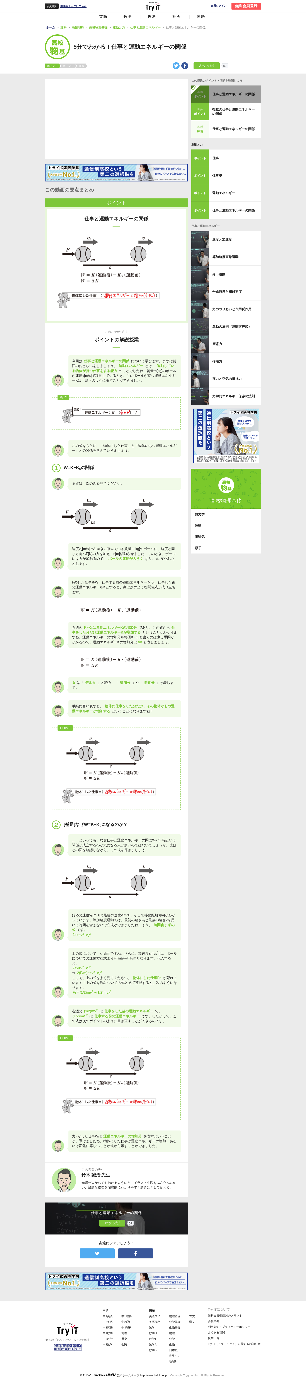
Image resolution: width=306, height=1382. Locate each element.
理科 (152, 16)
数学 (128, 16)
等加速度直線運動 (225, 257)
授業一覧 (213, 1338)
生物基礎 (174, 1327)
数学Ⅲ (153, 1338)
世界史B (174, 1355)
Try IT (153, 6)
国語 (201, 16)
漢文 (192, 1321)
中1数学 (108, 1333)
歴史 (124, 1338)
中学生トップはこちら (73, 6)
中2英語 (108, 1321)
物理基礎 (174, 1316)
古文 (192, 1316)
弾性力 (217, 361)
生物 (172, 1344)
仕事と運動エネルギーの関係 (233, 94)
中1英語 (108, 1316)
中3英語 (108, 1327)
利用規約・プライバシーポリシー (229, 1326)
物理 (172, 1333)
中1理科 (126, 1316)
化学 (172, 1338)
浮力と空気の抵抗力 (227, 379)
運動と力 (197, 144)
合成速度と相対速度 (227, 292)
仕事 (215, 158)
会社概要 (213, 1321)
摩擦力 (217, 344)
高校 (152, 1310)
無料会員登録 (246, 6)
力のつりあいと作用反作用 (232, 309)
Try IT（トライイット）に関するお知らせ (234, 1343)
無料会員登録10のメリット (225, 1315)
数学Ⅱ (153, 1333)
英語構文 (154, 1321)
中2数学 (108, 1338)
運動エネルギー (223, 193)
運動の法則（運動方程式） (232, 326)
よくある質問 (216, 1332)
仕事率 (217, 175)
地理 (124, 1333)
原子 (198, 548)
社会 (176, 16)
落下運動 (218, 274)
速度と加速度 (222, 239)
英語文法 (154, 1316)
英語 (103, 16)
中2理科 (126, 1321)
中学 (105, 1310)
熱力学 (200, 514)
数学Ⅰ (153, 1327)
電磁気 (200, 536)
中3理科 (126, 1327)
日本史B (174, 1350)
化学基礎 (174, 1321)
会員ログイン (218, 5)
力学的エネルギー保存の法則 (233, 396)
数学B (153, 1350)
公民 (124, 1344)
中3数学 (108, 1344)
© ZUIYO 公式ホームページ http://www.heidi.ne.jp (123, 1375)
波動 (198, 525)
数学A (153, 1344)
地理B (173, 1361)
